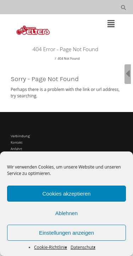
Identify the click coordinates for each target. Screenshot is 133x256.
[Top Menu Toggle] (111, 24)
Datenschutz (83, 247)
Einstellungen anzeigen (66, 233)
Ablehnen (66, 213)
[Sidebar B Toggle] (127, 74)
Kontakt (16, 142)
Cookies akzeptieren (67, 194)
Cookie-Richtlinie (50, 247)
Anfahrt (16, 148)
